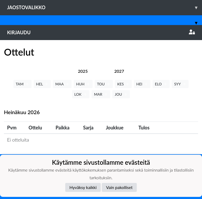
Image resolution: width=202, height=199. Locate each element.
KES (123, 84)
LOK (80, 94)
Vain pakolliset (119, 187)
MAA (62, 84)
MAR (101, 94)
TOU (103, 84)
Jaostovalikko (104, 7)
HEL (42, 84)
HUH (83, 84)
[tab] (83, 71)
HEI (142, 84)
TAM (22, 84)
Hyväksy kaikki (83, 187)
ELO (161, 84)
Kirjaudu (101, 32)
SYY (180, 84)
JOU (121, 94)
